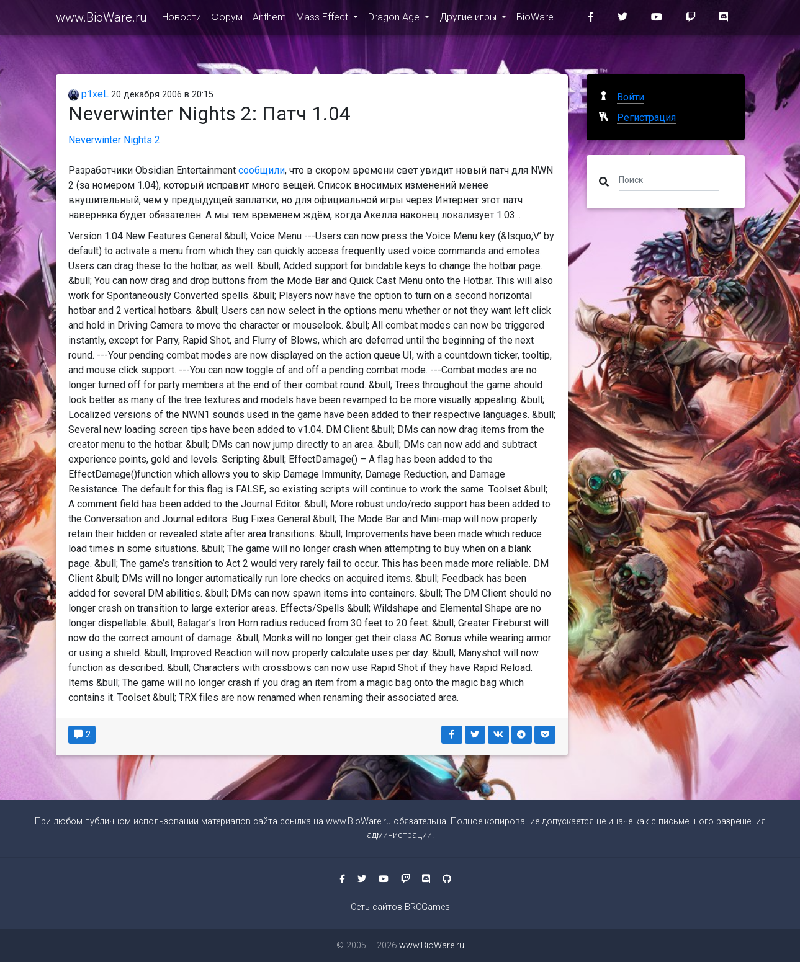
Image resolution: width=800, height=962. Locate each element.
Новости (181, 19)
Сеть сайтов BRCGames (400, 907)
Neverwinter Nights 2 (114, 140)
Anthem (269, 19)
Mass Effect (323, 19)
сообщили (261, 170)
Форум (227, 19)
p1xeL (88, 94)
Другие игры (469, 19)
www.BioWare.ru (101, 19)
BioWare (535, 19)
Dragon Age (395, 19)
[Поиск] (669, 179)
